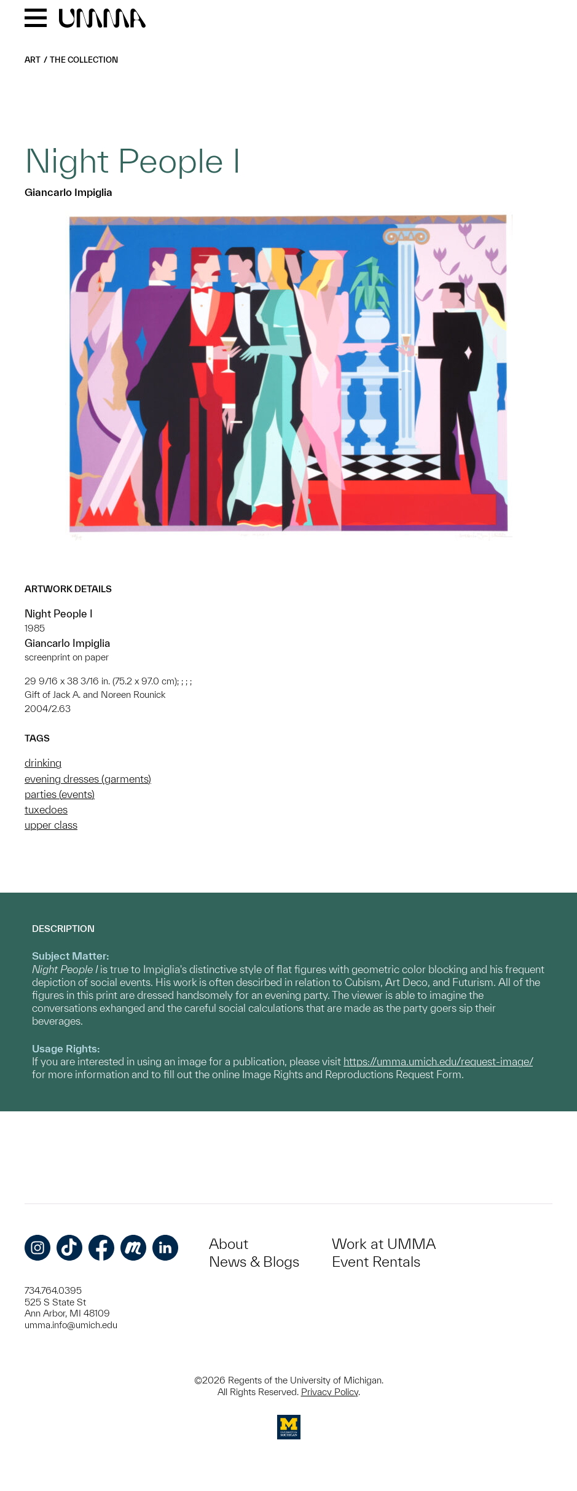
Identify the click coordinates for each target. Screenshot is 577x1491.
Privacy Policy (329, 1392)
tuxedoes (46, 809)
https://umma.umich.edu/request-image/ (438, 1061)
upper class (51, 825)
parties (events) (60, 794)
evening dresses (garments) (88, 779)
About (228, 1243)
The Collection (84, 60)
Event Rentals (376, 1261)
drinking (43, 763)
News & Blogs (254, 1261)
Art (33, 60)
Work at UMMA (384, 1243)
